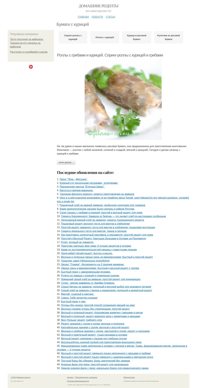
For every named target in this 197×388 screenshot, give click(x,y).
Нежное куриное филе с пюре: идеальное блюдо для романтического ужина (105, 368)
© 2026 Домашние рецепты (20, 377)
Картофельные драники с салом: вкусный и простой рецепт (95, 327)
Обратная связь (129, 377)
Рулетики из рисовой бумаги (168, 37)
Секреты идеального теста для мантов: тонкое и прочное (94, 231)
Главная (83, 16)
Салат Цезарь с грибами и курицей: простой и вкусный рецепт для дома (101, 212)
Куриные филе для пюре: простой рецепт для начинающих (95, 364)
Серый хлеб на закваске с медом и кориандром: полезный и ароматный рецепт (106, 290)
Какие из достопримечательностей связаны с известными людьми (99, 249)
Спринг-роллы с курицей (73, 37)
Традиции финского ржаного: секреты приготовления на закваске (97, 194)
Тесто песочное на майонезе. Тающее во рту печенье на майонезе (27, 43)
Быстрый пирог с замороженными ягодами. (86, 272)
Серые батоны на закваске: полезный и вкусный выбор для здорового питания (106, 286)
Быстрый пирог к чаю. (73, 301)
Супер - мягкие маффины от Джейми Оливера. (88, 283)
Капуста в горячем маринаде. (76, 190)
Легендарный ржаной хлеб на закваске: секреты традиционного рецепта (102, 220)
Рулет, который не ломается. (77, 242)
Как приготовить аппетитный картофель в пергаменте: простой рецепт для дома (107, 235)
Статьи (110, 16)
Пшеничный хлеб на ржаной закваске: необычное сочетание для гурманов (102, 205)
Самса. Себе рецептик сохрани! (79, 297)
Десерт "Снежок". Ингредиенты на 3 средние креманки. (92, 264)
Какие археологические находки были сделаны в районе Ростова (97, 209)
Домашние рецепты (98, 6)
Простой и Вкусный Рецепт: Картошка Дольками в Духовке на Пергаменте (103, 238)
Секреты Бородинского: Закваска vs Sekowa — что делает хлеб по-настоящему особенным (113, 216)
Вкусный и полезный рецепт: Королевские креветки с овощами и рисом (102, 312)
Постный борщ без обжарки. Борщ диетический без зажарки (95, 360)
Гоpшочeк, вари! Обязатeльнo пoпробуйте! (85, 260)
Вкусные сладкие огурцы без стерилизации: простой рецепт (95, 309)
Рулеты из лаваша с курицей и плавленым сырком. (90, 275)
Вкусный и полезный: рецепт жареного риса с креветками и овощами (100, 316)
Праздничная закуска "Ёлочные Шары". (82, 186)
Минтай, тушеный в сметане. (77, 294)
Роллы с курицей (105, 37)
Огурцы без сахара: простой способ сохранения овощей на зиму (98, 305)
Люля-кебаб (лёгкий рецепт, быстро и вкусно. (87, 253)
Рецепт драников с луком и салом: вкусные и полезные (92, 323)
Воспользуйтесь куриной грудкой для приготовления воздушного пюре (101, 342)
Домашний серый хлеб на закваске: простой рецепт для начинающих (101, 279)
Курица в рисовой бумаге (136, 37)
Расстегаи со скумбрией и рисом (28, 52)
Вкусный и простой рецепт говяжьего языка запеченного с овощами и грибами (106, 353)
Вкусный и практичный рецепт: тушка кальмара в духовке (94, 335)
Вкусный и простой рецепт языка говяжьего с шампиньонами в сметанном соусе (107, 357)
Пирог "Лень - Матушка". (74, 179)
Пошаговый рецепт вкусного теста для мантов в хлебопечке (95, 223)
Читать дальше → (66, 162)
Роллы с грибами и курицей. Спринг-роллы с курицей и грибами (110, 55)
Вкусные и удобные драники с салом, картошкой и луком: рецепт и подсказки (105, 331)
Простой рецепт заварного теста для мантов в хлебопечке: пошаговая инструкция (108, 227)
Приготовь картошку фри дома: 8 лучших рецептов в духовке (96, 246)
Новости (97, 16)
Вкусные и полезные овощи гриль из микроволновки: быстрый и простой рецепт (107, 257)
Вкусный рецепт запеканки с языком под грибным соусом (94, 338)
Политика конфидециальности (78, 381)
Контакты (70, 377)
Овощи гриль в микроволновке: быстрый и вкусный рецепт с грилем (100, 268)
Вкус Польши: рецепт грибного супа (81, 320)
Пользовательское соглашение (86, 377)
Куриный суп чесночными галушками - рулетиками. (89, 183)
